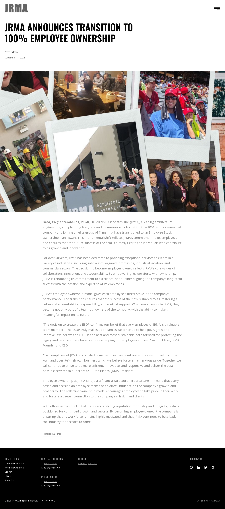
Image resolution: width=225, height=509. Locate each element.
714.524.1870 (50, 463)
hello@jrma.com (52, 467)
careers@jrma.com (87, 463)
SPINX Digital (213, 500)
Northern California (14, 467)
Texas (8, 475)
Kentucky (9, 480)
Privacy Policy (48, 500)
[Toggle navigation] (216, 8)
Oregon (8, 471)
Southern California (14, 463)
